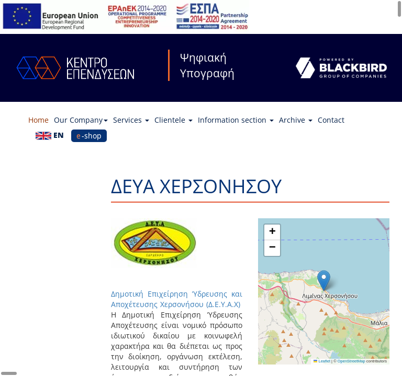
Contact (331, 120)
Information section (236, 120)
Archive (295, 120)
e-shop (89, 135)
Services (131, 120)
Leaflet (322, 361)
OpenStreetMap (351, 361)
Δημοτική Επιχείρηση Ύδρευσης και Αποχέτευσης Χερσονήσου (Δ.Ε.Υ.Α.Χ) (176, 299)
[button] (323, 280)
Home (38, 120)
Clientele (173, 120)
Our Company (81, 120)
